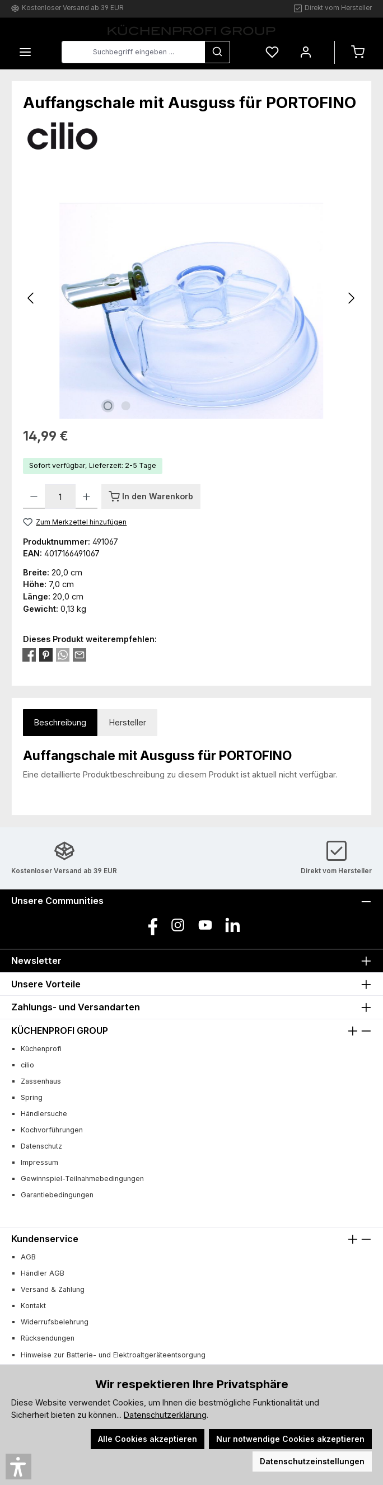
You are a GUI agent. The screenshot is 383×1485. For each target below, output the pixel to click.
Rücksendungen (47, 1338)
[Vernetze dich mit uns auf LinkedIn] (232, 925)
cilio (27, 1065)
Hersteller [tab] (127, 722)
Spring (32, 1097)
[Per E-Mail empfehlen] (79, 654)
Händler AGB (42, 1273)
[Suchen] (217, 52)
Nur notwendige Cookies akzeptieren (290, 1439)
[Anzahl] (60, 496)
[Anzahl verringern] (34, 496)
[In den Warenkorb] (150, 496)
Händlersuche (44, 1113)
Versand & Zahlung (53, 1289)
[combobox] (133, 52)
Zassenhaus (41, 1081)
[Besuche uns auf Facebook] (150, 925)
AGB (28, 1257)
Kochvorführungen (52, 1130)
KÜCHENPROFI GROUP (59, 1030)
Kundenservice (44, 1238)
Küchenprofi (41, 1048)
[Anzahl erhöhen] (86, 496)
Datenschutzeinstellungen (312, 1461)
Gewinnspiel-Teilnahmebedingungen (82, 1178)
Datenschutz (41, 1146)
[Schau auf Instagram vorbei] (177, 925)
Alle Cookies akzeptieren (147, 1439)
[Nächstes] (351, 298)
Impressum (39, 1162)
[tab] (60, 723)
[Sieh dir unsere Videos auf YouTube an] (205, 925)
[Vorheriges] (31, 298)
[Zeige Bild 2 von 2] (125, 405)
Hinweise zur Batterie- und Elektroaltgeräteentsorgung (113, 1355)
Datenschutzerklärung (165, 1415)
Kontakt (33, 1305)
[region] (191, 298)
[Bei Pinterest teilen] (46, 654)
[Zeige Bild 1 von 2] (107, 405)
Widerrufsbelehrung (54, 1322)
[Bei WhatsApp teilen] (62, 654)
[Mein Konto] (306, 52)
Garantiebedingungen (57, 1195)
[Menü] (25, 52)
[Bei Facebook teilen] (29, 654)
